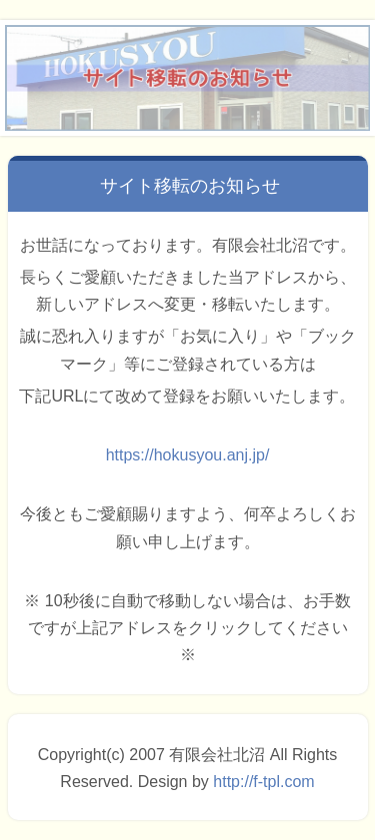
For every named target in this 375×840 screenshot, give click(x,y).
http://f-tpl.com (263, 781)
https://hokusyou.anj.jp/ (188, 454)
